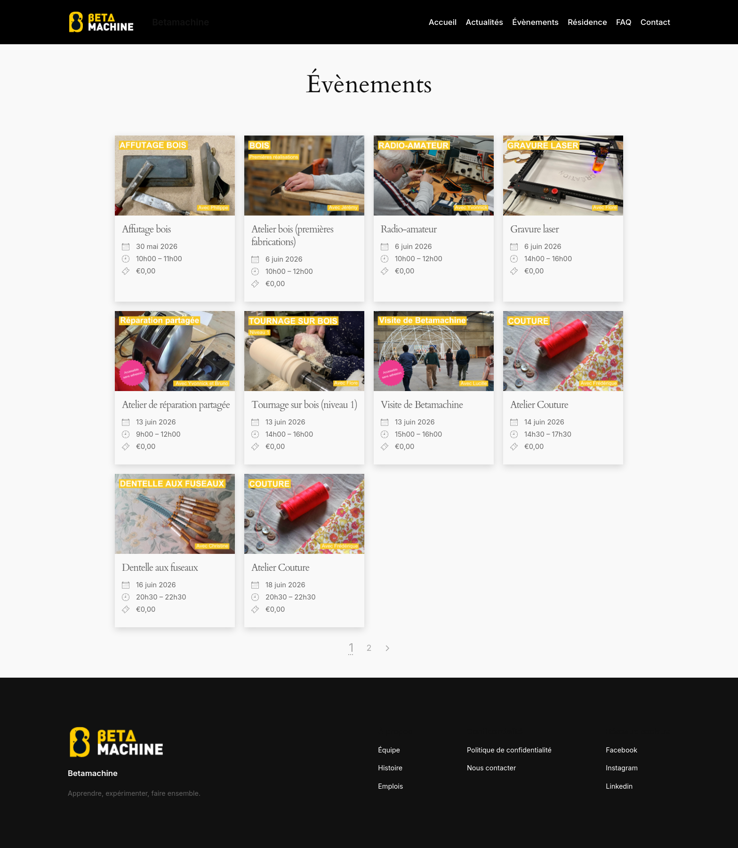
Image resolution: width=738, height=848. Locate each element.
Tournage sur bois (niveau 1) (304, 405)
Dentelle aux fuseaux (160, 568)
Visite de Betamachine (422, 405)
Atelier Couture (539, 405)
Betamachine (93, 773)
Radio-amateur (408, 229)
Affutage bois (146, 229)
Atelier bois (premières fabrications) (292, 236)
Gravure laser (534, 229)
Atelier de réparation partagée (176, 405)
